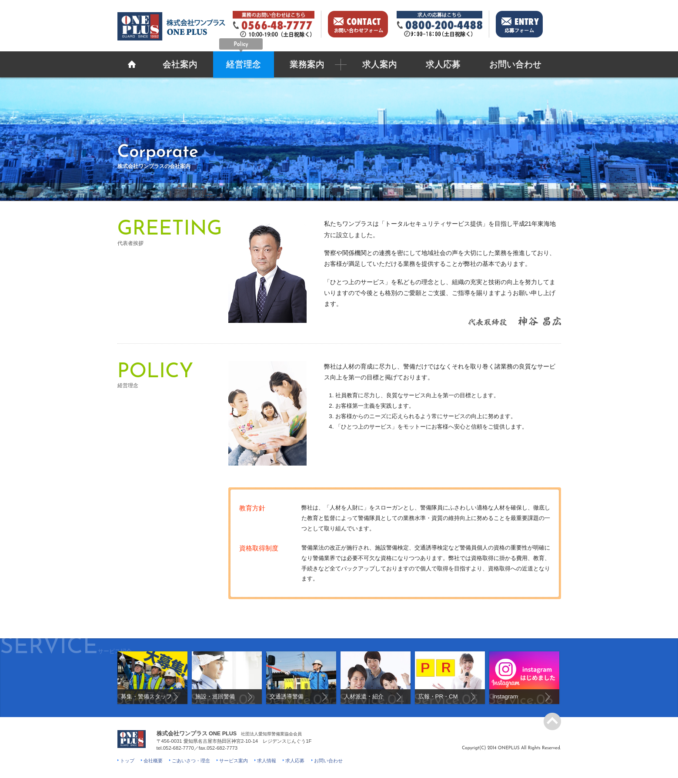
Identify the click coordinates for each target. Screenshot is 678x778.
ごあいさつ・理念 (191, 760)
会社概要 (153, 760)
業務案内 (307, 65)
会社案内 (180, 65)
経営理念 (241, 60)
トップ (127, 760)
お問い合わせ (515, 65)
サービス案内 (233, 760)
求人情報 (266, 760)
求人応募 (443, 65)
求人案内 (379, 65)
